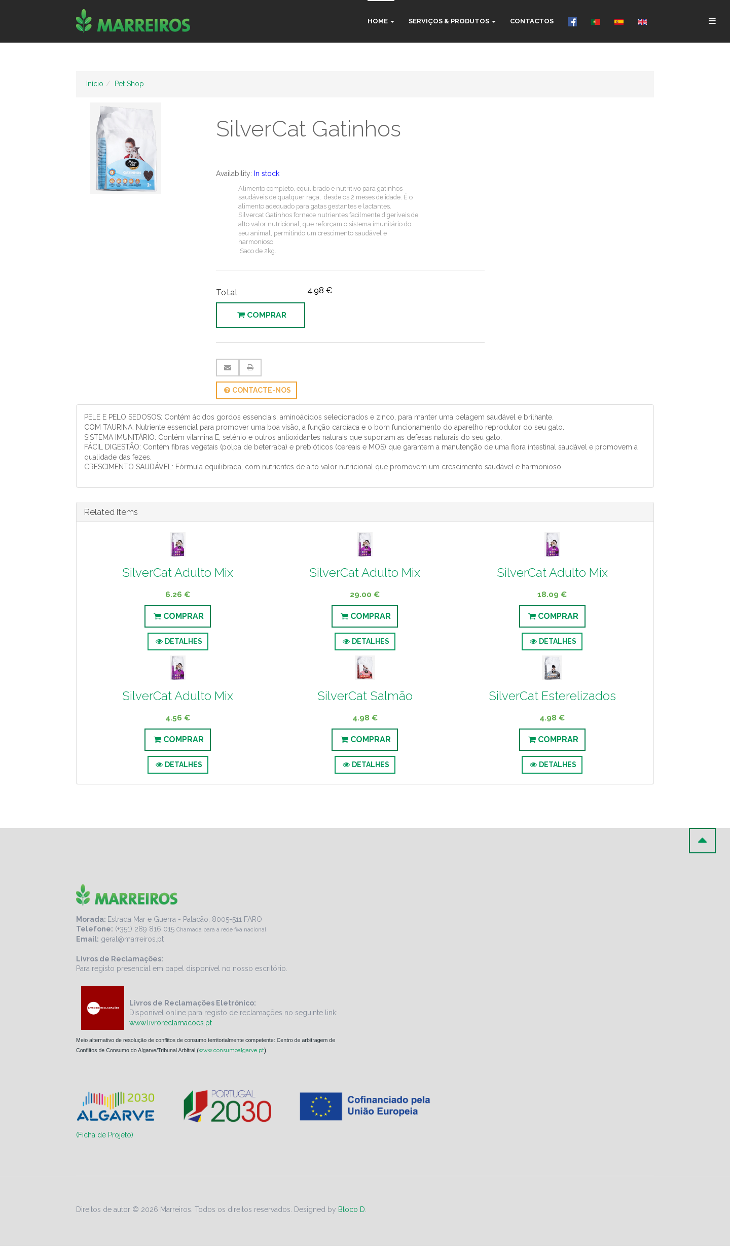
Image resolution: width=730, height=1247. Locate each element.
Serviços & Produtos (452, 21)
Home (381, 21)
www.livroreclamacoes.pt (170, 1024)
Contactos (532, 21)
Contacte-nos (256, 391)
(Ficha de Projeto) (104, 1136)
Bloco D (351, 1210)
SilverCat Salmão (365, 696)
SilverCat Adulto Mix (177, 573)
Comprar (263, 316)
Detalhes (178, 642)
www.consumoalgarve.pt (231, 1051)
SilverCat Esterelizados (552, 696)
